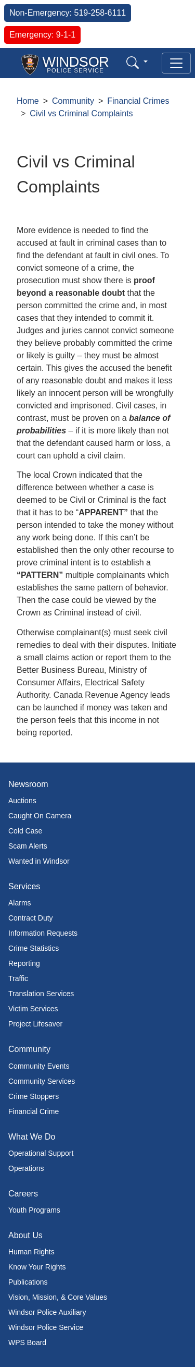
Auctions (22, 800)
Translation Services (41, 993)
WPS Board (27, 1342)
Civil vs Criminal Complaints (81, 113)
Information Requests (42, 933)
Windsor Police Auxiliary (47, 1312)
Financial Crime (33, 1111)
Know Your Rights (37, 1267)
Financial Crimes (138, 100)
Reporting (24, 963)
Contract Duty (30, 918)
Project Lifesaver (35, 1024)
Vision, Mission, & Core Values (57, 1297)
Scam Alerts (27, 846)
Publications (28, 1282)
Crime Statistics (33, 948)
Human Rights (31, 1252)
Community (73, 100)
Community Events (38, 1066)
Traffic (18, 978)
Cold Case (25, 831)
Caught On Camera (39, 816)
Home (28, 100)
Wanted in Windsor (39, 861)
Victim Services (33, 1009)
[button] (137, 62)
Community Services (41, 1081)
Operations (26, 1168)
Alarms (19, 903)
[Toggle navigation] (176, 63)
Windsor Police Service (45, 1327)
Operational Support (40, 1153)
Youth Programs (34, 1210)
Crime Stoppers (33, 1096)
